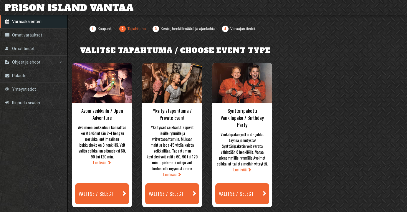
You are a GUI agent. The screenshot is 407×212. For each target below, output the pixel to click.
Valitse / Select (104, 193)
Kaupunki (105, 29)
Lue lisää (102, 162)
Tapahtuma (137, 29)
